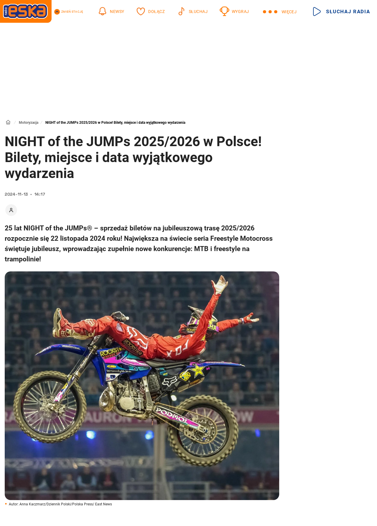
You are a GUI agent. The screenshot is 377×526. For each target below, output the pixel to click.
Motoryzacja (28, 123)
